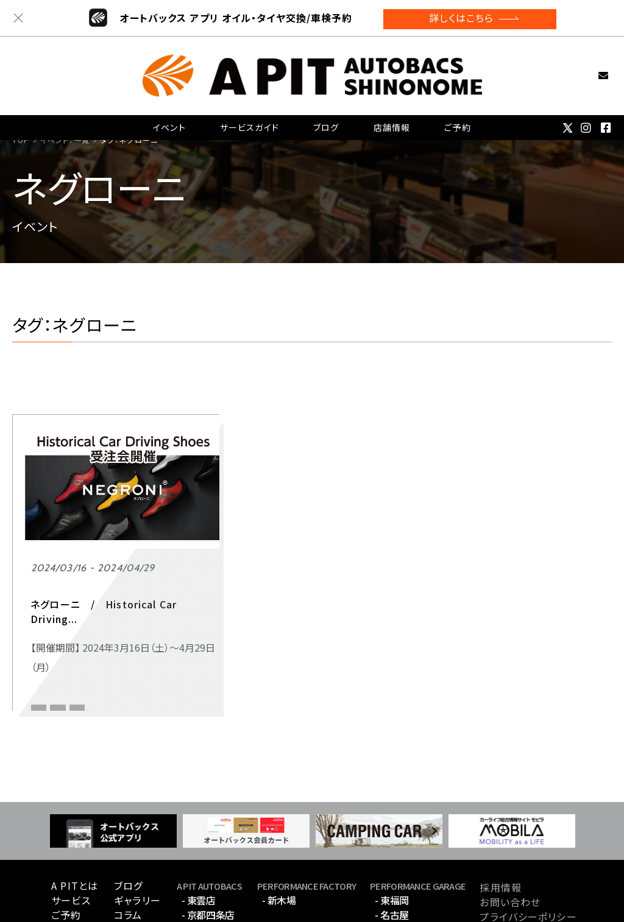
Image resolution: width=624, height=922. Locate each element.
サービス (70, 830)
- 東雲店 (199, 830)
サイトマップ (507, 861)
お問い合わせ (583, 65)
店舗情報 (391, 112)
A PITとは (74, 815)
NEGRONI (48, 615)
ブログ (326, 112)
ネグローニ (50, 634)
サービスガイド (250, 112)
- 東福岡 (392, 830)
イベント (170, 112)
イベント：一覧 (65, 140)
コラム (128, 844)
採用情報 (500, 817)
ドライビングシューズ (117, 615)
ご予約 (457, 112)
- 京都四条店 (208, 844)
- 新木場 (279, 830)
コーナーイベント (64, 595)
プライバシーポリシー (528, 846)
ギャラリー (137, 830)
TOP (20, 140)
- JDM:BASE (207, 859)
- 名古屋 (392, 844)
